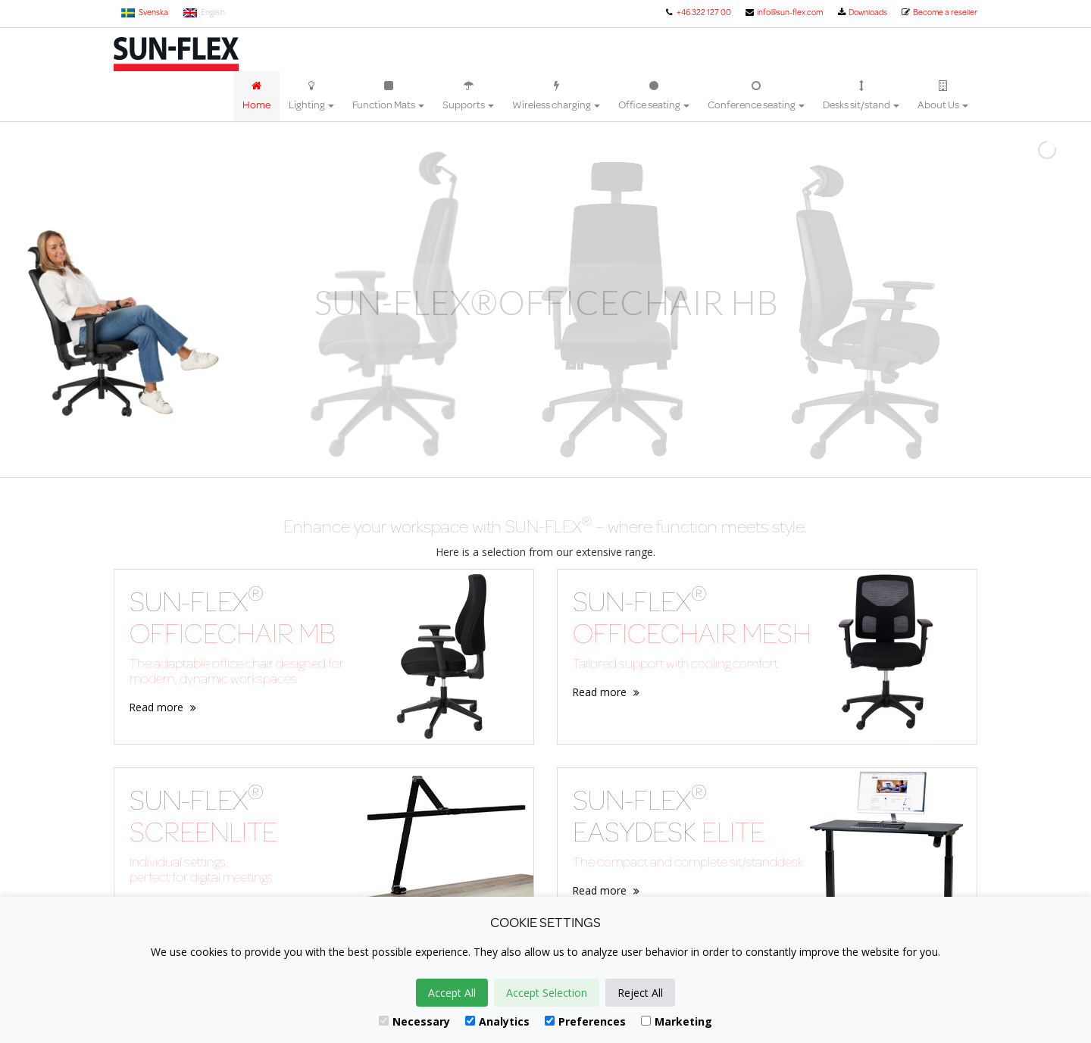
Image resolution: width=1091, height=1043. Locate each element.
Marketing (676, 1021)
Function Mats (388, 96)
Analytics (497, 1021)
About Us (943, 96)
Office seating (653, 96)
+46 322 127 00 (697, 12)
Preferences (585, 1021)
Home (256, 96)
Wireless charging (556, 96)
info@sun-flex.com (784, 12)
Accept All (452, 992)
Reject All (640, 992)
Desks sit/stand (861, 96)
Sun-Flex (176, 54)
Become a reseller (939, 12)
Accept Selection (546, 992)
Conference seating (756, 96)
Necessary (414, 1021)
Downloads (861, 12)
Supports (468, 96)
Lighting (311, 96)
